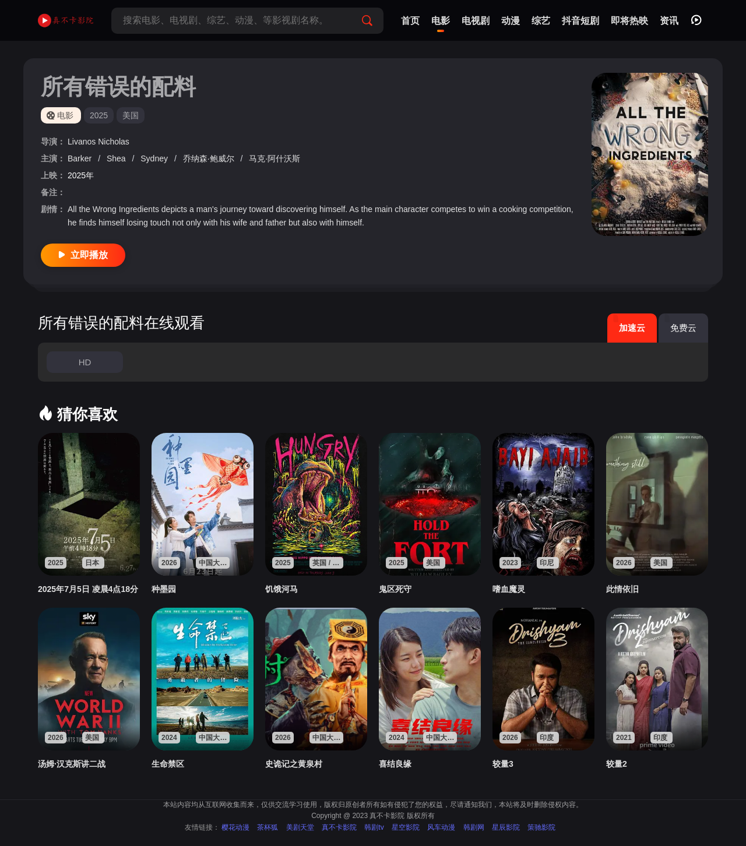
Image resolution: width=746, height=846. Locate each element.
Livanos (83, 141)
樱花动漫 (235, 827)
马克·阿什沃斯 (274, 158)
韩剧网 (473, 827)
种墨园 (164, 589)
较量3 (502, 764)
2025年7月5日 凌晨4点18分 (88, 589)
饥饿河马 (281, 589)
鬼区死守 (395, 589)
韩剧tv (373, 827)
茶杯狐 (267, 827)
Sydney (155, 158)
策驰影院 (541, 827)
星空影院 (406, 827)
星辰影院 (506, 827)
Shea (117, 158)
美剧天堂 (300, 827)
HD (85, 362)
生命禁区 (168, 764)
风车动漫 (441, 827)
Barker (81, 158)
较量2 (616, 764)
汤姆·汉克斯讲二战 (71, 764)
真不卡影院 (339, 827)
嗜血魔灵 (508, 589)
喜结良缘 (395, 764)
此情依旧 (622, 589)
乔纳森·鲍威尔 (210, 158)
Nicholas (113, 141)
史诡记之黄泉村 (293, 764)
